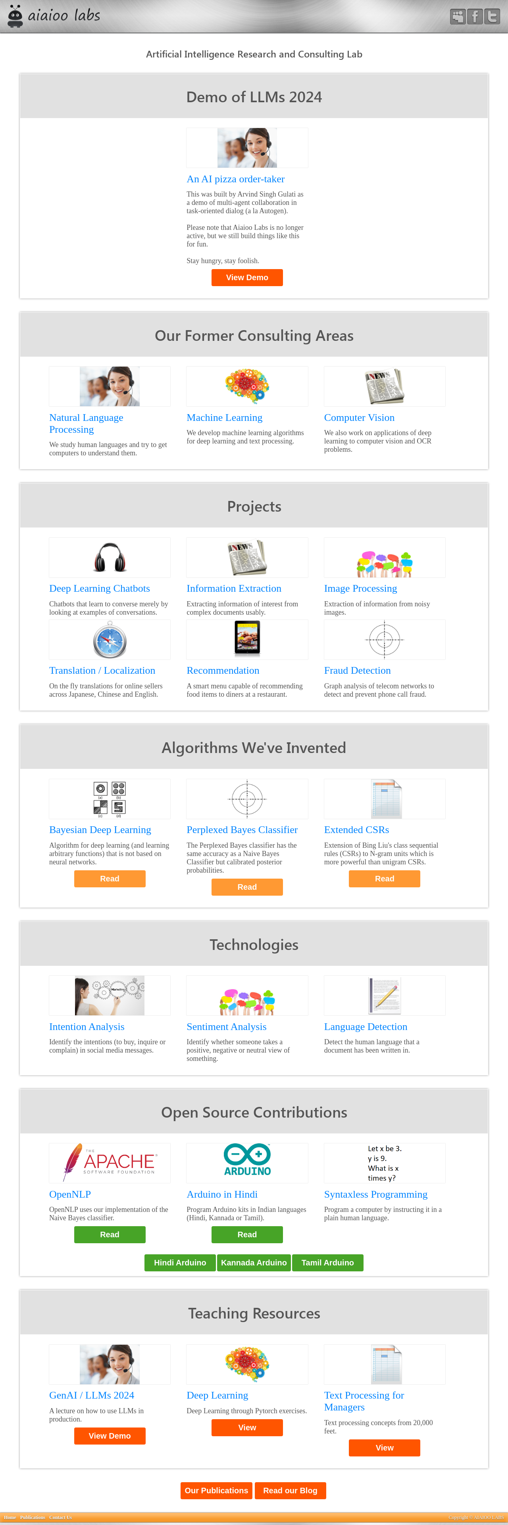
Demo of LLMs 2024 (254, 96)
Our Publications (216, 1490)
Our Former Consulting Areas (254, 335)
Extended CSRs (356, 829)
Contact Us (60, 1517)
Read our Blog (290, 1490)
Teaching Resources (254, 1312)
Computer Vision (359, 417)
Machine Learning (224, 417)
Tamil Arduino (328, 1262)
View (247, 1427)
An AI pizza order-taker (236, 179)
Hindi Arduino (180, 1262)
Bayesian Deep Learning (100, 829)
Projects (254, 505)
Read (109, 878)
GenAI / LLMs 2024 (91, 1395)
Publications (32, 1517)
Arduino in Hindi (222, 1194)
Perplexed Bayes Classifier (242, 829)
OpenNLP (70, 1194)
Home (10, 1517)
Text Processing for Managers (364, 1401)
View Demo (247, 277)
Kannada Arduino (254, 1262)
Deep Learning (217, 1395)
